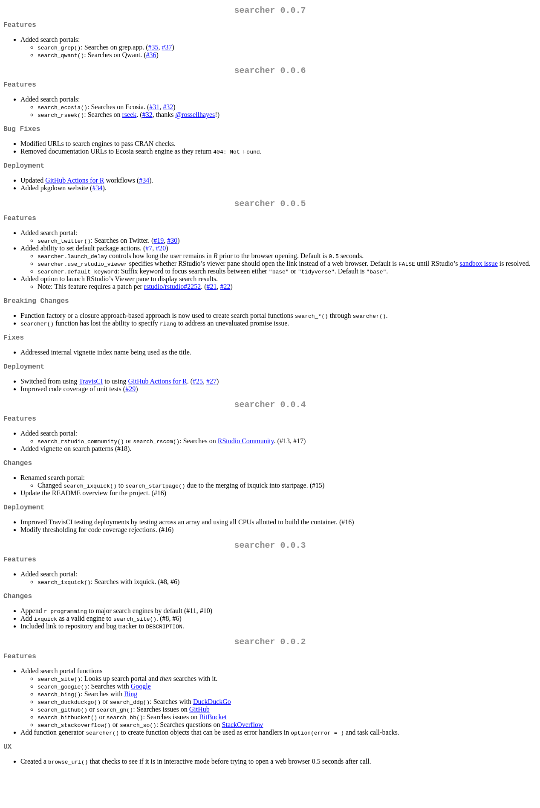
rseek (129, 121)
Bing (130, 728)
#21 (212, 300)
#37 (167, 50)
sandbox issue (478, 277)
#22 (225, 300)
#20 (161, 261)
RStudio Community (246, 463)
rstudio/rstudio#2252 (172, 300)
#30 (172, 254)
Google (141, 720)
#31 (154, 113)
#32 (168, 113)
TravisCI (91, 400)
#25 (198, 400)
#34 (144, 190)
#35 (153, 50)
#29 (130, 407)
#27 (211, 400)
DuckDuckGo (212, 735)
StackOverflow (242, 758)
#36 (151, 58)
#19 (158, 254)
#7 (148, 261)
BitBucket (213, 751)
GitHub (199, 743)
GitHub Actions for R (74, 190)
